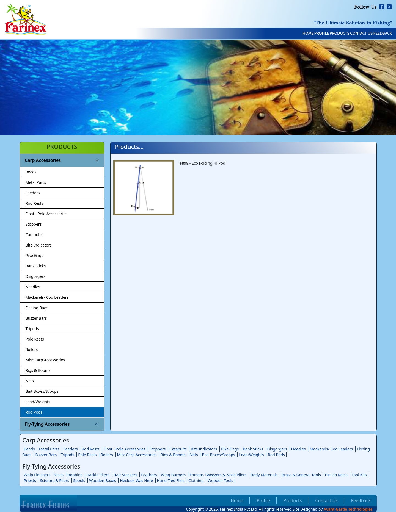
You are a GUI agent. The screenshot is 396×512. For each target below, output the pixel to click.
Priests (30, 480)
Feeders (33, 192)
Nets (30, 380)
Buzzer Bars (36, 318)
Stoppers (34, 224)
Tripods (32, 328)
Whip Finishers (37, 474)
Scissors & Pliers (54, 480)
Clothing (196, 480)
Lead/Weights (38, 401)
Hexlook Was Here (136, 480)
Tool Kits (359, 474)
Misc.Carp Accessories (45, 359)
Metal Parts (36, 182)
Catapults (34, 234)
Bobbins (75, 474)
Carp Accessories (43, 160)
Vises (59, 474)
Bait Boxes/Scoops (42, 391)
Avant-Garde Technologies (348, 509)
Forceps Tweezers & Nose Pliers (218, 474)
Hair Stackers (125, 474)
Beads (31, 172)
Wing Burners (173, 474)
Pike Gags (34, 255)
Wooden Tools (220, 480)
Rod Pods (34, 412)
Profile (281, 33)
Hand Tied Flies (171, 480)
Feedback (377, 33)
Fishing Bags (37, 307)
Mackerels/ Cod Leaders (47, 297)
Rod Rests (34, 203)
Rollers (32, 349)
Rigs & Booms (38, 370)
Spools (79, 480)
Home (256, 33)
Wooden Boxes (102, 480)
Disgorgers (35, 276)
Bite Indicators (39, 245)
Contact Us (344, 33)
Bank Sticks (36, 266)
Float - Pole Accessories (46, 213)
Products (311, 33)
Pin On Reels (336, 474)
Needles (33, 286)
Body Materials (264, 474)
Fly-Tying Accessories (47, 424)
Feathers (149, 474)
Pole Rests (35, 339)
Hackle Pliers (97, 474)
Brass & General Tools (301, 474)
